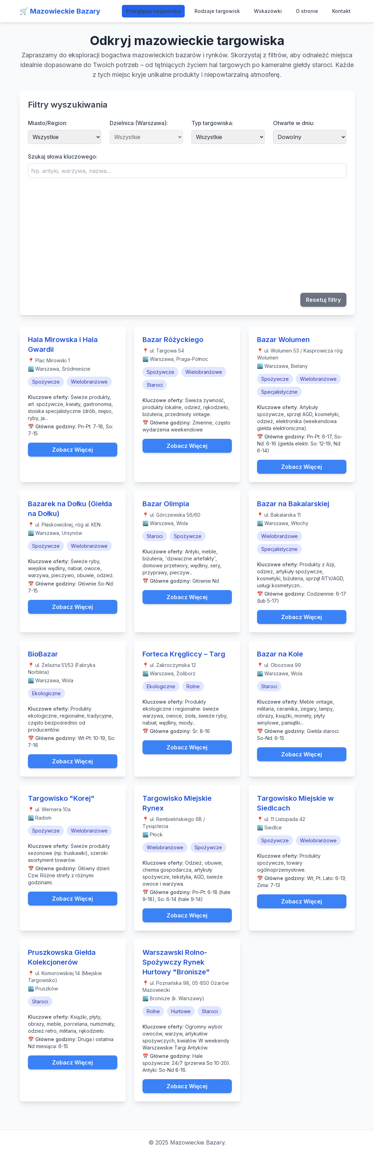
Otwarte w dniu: (293, 122)
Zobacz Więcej (72, 449)
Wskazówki (268, 11)
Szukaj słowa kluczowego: (62, 156)
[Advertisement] (187, 235)
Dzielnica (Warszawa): (139, 122)
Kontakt (341, 11)
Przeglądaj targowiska (153, 11)
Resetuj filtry (323, 299)
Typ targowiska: (212, 122)
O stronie (307, 11)
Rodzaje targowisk (217, 11)
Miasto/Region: (47, 122)
